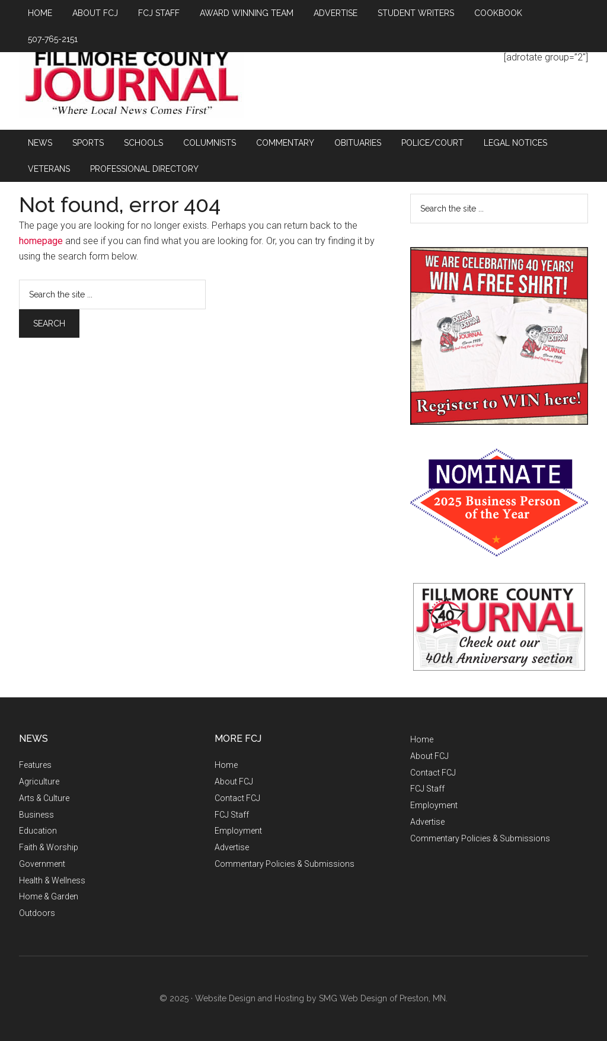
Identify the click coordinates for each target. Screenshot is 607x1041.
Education (38, 830)
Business (36, 814)
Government (42, 864)
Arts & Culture (44, 798)
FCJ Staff (232, 814)
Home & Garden (48, 896)
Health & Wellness (52, 880)
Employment (238, 830)
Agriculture (39, 781)
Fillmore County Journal (131, 84)
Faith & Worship (48, 847)
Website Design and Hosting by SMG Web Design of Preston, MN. (321, 998)
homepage (41, 240)
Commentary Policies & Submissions (284, 864)
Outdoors (37, 913)
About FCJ (234, 781)
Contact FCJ (237, 798)
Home (226, 765)
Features (35, 765)
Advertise (232, 847)
